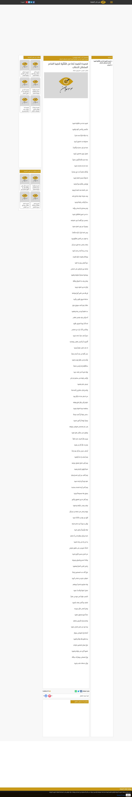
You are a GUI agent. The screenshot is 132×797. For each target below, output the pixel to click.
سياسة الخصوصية (121, 795)
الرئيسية (86, 57)
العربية (23, 2)
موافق (128, 795)
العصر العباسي (76, 57)
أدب (82, 57)
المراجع (109, 65)
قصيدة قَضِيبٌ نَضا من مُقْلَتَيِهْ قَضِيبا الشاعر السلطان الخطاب (73, 59)
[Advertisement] (66, 17)
